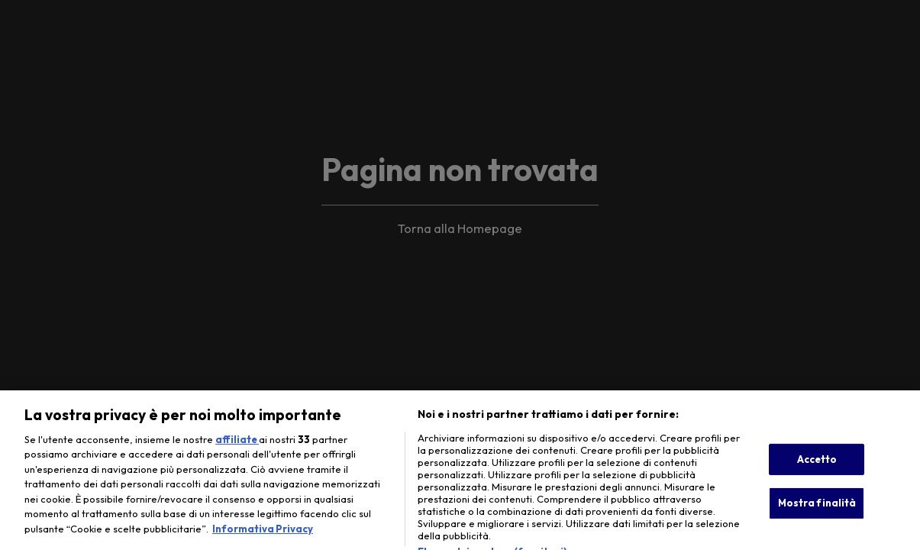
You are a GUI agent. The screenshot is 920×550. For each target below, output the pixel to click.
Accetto (817, 467)
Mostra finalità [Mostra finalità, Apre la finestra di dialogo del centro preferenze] (817, 512)
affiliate (237, 448)
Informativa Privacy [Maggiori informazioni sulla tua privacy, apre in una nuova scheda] (262, 538)
